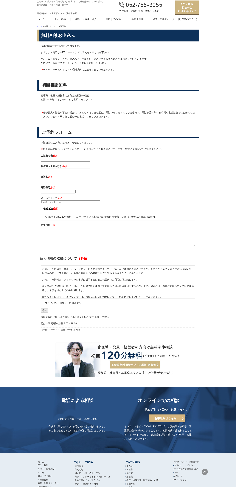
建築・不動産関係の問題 (86, 484)
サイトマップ (180, 480)
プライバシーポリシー (184, 465)
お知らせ (178, 476)
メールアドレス (118, 200)
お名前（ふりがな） (118, 168)
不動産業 (130, 484)
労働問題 (79, 469)
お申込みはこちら (165, 418)
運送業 (129, 476)
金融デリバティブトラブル (87, 480)
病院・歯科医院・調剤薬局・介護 (142, 480)
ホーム (41, 19)
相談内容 (118, 235)
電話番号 (118, 190)
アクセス (42, 472)
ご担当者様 (118, 158)
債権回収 (79, 466)
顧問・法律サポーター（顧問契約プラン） (175, 19)
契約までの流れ (114, 19)
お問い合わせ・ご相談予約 (186, 462)
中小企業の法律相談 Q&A (186, 469)
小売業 (129, 466)
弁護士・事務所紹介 (86, 19)
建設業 (129, 473)
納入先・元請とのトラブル (87, 473)
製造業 (129, 469)
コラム (177, 472)
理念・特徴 (60, 19)
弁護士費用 (138, 19)
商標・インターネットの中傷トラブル (92, 476)
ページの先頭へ (205, 472)
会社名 (118, 179)
